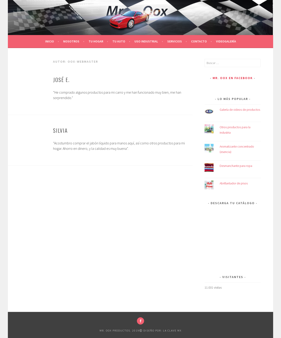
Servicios (174, 41)
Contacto (199, 41)
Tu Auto (118, 41)
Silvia (60, 130)
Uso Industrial (146, 41)
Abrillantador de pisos (234, 183)
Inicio (49, 41)
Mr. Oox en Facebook (233, 78)
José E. (61, 79)
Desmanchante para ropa (236, 166)
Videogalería (226, 41)
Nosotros (71, 41)
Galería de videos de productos (240, 110)
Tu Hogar (96, 41)
